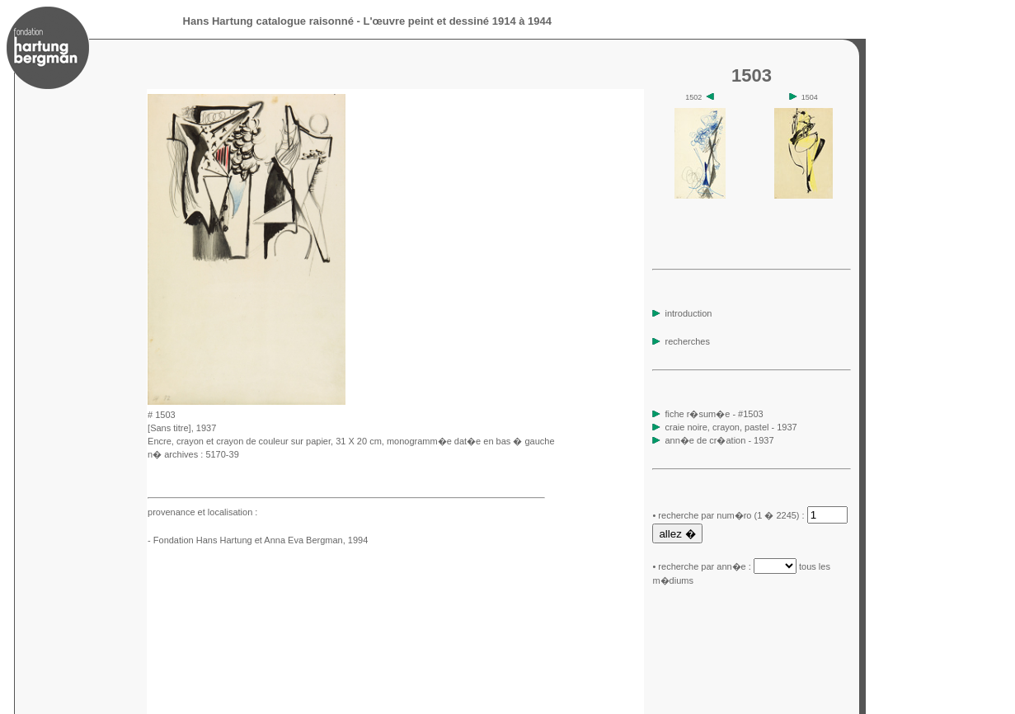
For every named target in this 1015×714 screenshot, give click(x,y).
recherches (680, 341)
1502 (699, 97)
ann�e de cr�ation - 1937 (719, 440)
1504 (803, 97)
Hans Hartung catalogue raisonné (268, 21)
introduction (682, 313)
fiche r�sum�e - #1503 (712, 414)
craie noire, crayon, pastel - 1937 (731, 427)
